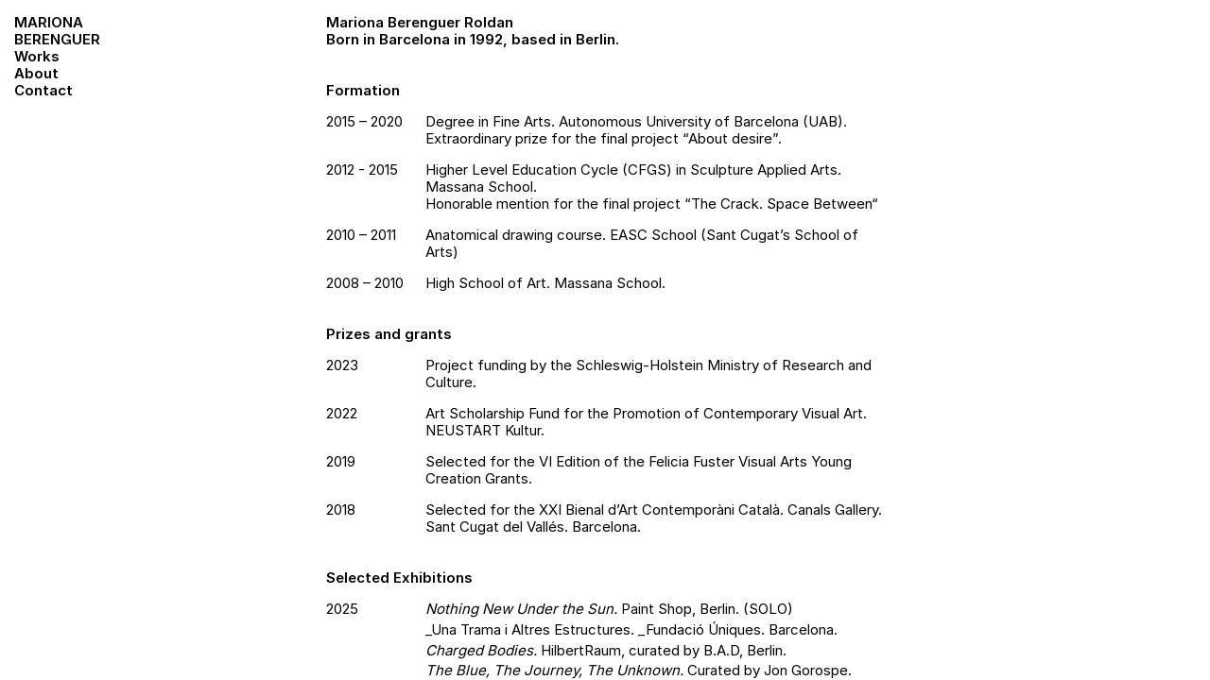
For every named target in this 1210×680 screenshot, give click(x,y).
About (36, 73)
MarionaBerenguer (57, 30)
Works (37, 56)
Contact (43, 90)
